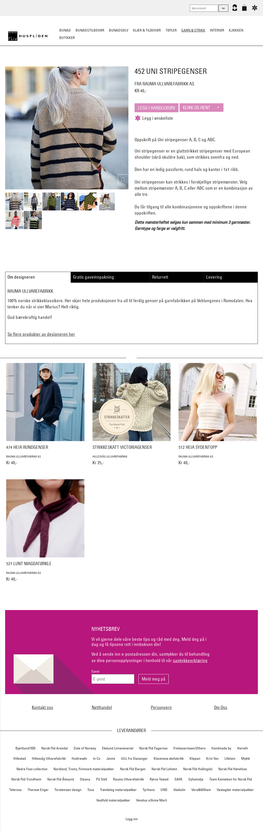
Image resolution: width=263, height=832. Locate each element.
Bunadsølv (118, 30)
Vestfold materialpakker (113, 800)
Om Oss (220, 707)
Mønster (117, 63)
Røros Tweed (159, 779)
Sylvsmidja (195, 779)
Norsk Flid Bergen (133, 769)
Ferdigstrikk (80, 63)
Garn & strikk (193, 30)
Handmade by (221, 748)
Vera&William (201, 789)
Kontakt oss (42, 707)
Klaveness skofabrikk (169, 758)
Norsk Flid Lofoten (164, 769)
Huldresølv (79, 758)
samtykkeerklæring (190, 660)
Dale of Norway (85, 748)
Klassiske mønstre (146, 63)
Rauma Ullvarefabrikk (128, 779)
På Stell (101, 779)
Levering (214, 277)
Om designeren (21, 277)
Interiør (217, 30)
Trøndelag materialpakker (118, 789)
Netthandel (102, 707)
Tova (90, 789)
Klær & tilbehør (147, 30)
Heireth (242, 748)
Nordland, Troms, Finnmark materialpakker (83, 769)
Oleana (85, 779)
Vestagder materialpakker (235, 789)
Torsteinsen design (67, 789)
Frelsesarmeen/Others (189, 748)
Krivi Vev (212, 758)
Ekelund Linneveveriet (117, 748)
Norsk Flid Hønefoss (232, 769)
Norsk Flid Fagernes (153, 748)
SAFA (178, 779)
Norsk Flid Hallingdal (197, 769)
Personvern (161, 707)
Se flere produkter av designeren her (41, 334)
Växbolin (179, 789)
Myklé (245, 758)
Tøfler (171, 30)
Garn (100, 63)
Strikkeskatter (210, 63)
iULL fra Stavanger (134, 758)
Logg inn (132, 819)
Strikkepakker (52, 63)
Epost (95, 671)
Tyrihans (149, 789)
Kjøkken (236, 30)
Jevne (110, 758)
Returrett (160, 277)
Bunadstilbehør (90, 30)
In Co (96, 758)
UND (164, 789)
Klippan (195, 758)
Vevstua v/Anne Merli (151, 800)
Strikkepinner (180, 63)
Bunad (65, 30)
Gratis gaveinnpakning (93, 277)
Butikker (67, 37)
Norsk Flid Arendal (54, 748)
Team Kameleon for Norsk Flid (230, 779)
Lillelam (229, 758)
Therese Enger (38, 789)
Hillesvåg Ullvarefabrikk (49, 758)
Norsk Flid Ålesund (60, 779)
